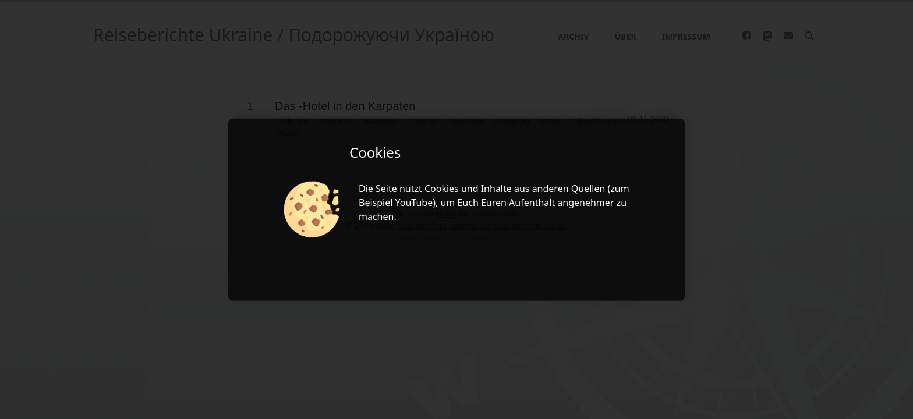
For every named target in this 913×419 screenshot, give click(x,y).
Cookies (441, 188)
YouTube (414, 202)
